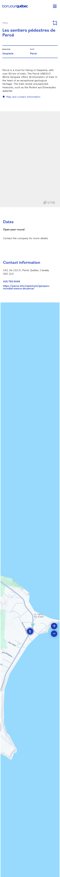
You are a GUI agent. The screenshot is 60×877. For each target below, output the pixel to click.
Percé (33, 53)
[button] (30, 631)
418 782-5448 (11, 281)
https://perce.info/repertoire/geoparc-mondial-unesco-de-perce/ (26, 287)
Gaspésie (7, 53)
